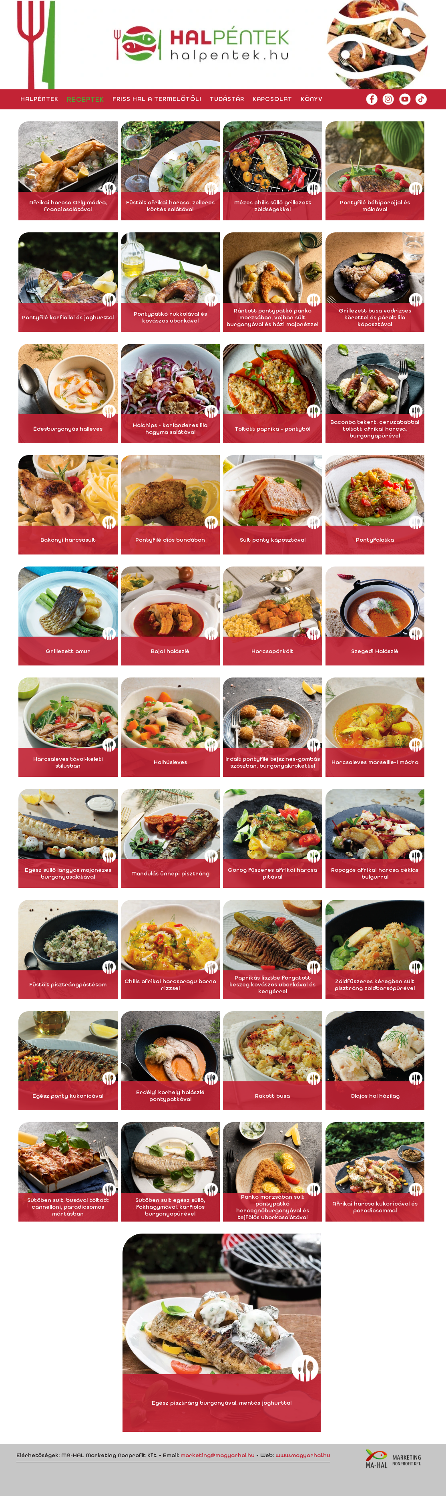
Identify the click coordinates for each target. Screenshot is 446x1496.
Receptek (85, 99)
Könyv (312, 99)
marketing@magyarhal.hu (218, 1455)
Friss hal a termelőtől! (157, 99)
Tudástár (227, 99)
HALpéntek (39, 99)
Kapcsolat (272, 99)
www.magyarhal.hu (302, 1455)
